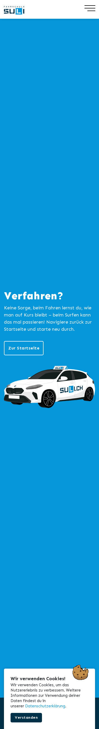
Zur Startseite (23, 348)
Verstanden (26, 717)
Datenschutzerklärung (45, 706)
